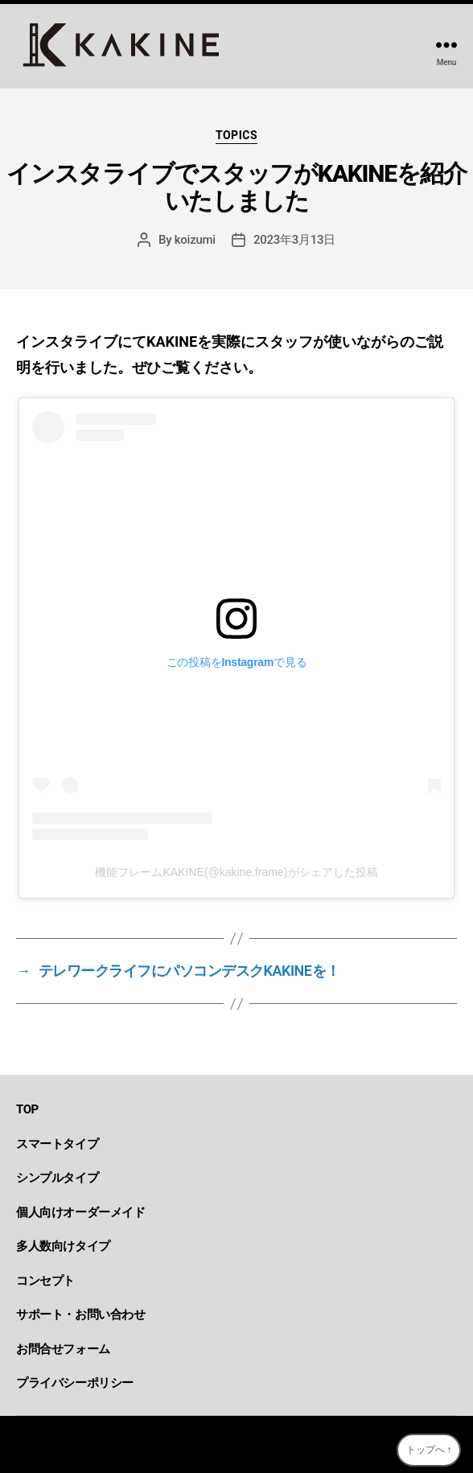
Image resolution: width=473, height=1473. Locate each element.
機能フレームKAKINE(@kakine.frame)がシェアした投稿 (236, 872)
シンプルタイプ (57, 1178)
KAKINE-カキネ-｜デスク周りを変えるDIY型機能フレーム (246, 1444)
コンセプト (45, 1280)
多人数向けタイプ (63, 1246)
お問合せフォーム (63, 1349)
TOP (27, 1109)
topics (236, 135)
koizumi (195, 239)
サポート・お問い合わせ (80, 1314)
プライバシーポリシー (75, 1383)
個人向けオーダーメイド (80, 1212)
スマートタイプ (57, 1144)
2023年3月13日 (294, 239)
